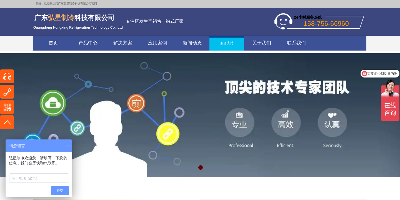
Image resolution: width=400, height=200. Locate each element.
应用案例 (157, 43)
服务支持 (227, 43)
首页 (53, 43)
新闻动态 (192, 43)
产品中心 (88, 43)
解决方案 (122, 43)
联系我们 (296, 43)
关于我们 (261, 43)
